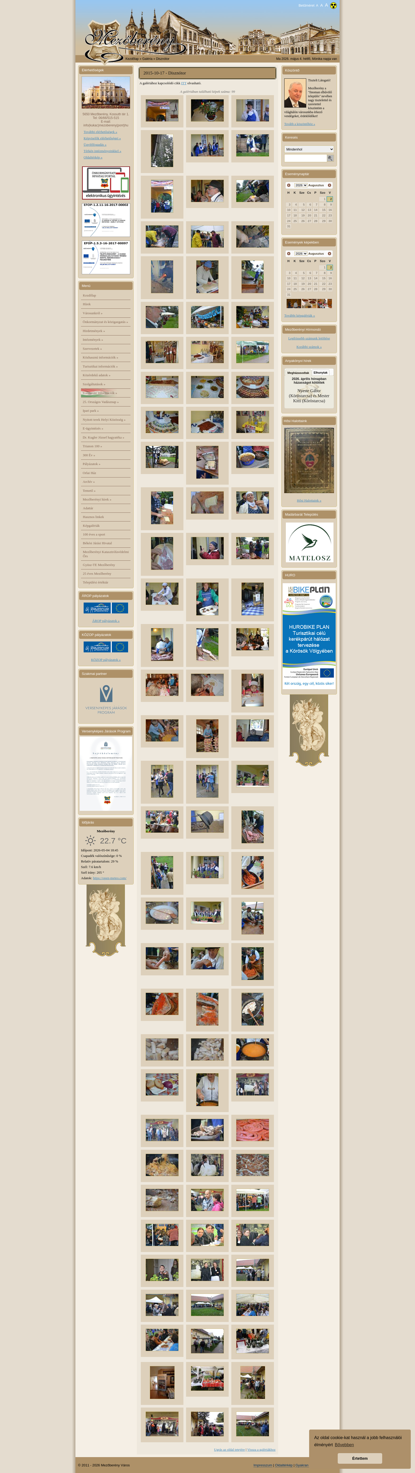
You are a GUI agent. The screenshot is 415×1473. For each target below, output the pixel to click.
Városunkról (93, 313)
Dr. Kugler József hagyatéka (103, 437)
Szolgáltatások (94, 384)
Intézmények (93, 340)
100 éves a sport (94, 534)
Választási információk (100, 393)
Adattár (88, 508)
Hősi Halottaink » (309, 500)
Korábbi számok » (309, 347)
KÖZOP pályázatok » (106, 660)
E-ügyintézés (93, 428)
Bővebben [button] (344, 1445)
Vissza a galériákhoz (261, 1450)
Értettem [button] (360, 1458)
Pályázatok (92, 464)
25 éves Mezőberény (97, 574)
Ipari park (91, 411)
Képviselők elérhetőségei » (102, 138)
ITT (183, 83)
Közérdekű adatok (97, 375)
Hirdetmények (94, 331)
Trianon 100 (92, 446)
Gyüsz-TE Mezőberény (99, 565)
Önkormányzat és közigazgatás (105, 322)
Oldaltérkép (283, 1465)
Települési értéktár (95, 582)
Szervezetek (92, 349)
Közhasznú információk (100, 357)
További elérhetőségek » (100, 132)
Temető (89, 491)
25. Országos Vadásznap (101, 402)
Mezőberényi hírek (97, 499)
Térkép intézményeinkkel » (102, 151)
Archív (89, 482)
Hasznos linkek (93, 517)
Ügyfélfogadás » (95, 145)
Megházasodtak (298, 372)
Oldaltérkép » (93, 157)
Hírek (87, 304)
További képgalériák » (299, 315)
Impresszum (263, 1465)
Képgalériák (91, 526)
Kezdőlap (132, 59)
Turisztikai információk (100, 366)
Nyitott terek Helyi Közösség (104, 420)
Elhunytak (321, 372)
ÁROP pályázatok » (106, 621)
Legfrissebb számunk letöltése (309, 338)
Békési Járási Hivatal (97, 543)
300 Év (89, 455)
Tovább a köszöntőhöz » (299, 124)
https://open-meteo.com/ (110, 878)
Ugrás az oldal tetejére (229, 1450)
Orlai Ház (89, 473)
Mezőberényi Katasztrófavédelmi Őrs (106, 554)
